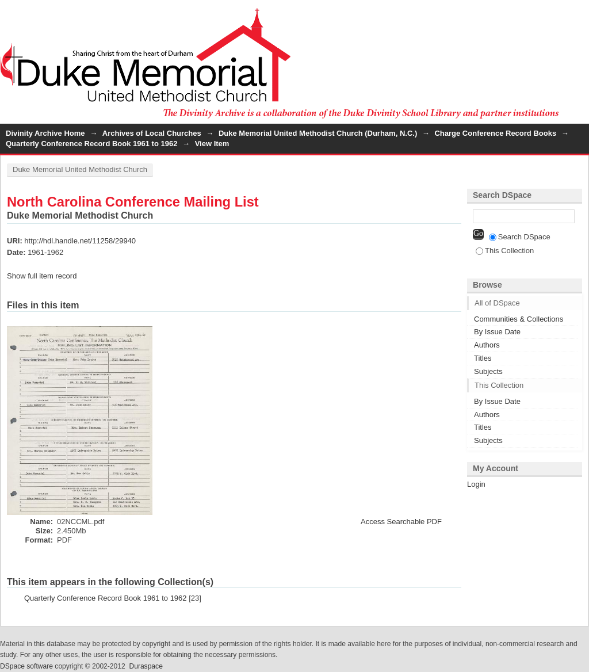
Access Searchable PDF (401, 521)
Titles (483, 358)
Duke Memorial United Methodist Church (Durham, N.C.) (318, 133)
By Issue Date (497, 331)
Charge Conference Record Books (495, 133)
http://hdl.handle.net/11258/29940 (80, 240)
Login (580, 14)
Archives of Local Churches (151, 133)
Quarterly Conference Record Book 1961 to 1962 (91, 143)
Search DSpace (519, 236)
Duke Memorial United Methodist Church (80, 169)
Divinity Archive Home (45, 133)
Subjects (488, 371)
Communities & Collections (518, 319)
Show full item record (42, 276)
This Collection (505, 250)
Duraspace (145, 666)
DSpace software (26, 666)
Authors (487, 345)
